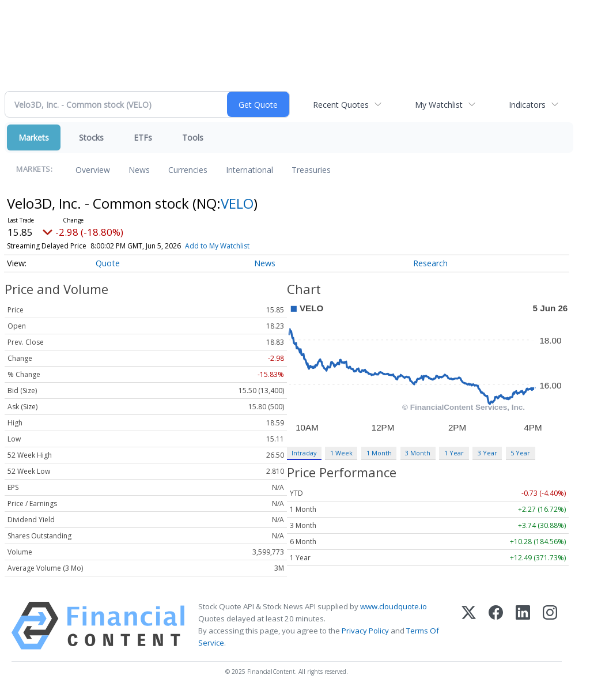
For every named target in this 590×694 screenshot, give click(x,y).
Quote (108, 263)
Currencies (187, 169)
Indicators (527, 104)
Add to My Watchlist (217, 246)
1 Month (379, 452)
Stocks (91, 137)
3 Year (487, 452)
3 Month (417, 452)
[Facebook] (496, 626)
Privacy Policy (365, 630)
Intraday (304, 452)
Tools (192, 137)
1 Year (454, 452)
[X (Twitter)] (469, 626)
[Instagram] (550, 626)
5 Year (520, 452)
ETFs (143, 137)
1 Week (341, 452)
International (249, 169)
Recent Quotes (341, 104)
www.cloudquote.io (393, 606)
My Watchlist (439, 104)
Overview (92, 169)
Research (430, 263)
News (139, 169)
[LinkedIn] (523, 626)
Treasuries (311, 169)
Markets (33, 137)
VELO (237, 203)
